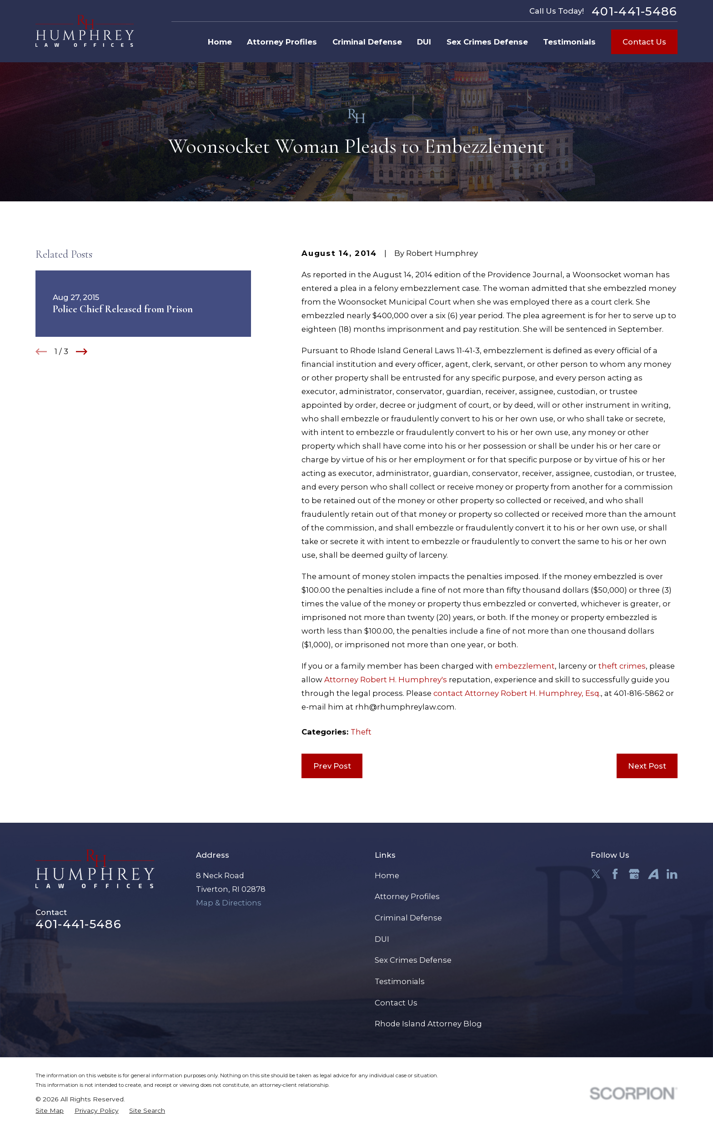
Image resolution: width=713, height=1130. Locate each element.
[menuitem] (49, 1110)
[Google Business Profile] (634, 874)
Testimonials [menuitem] (569, 41)
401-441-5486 (635, 11)
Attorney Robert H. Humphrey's (385, 679)
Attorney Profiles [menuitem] (282, 41)
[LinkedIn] (672, 874)
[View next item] (81, 351)
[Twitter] (596, 874)
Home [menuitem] (220, 41)
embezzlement (525, 665)
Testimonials (400, 981)
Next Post (647, 765)
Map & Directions (228, 902)
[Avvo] (653, 874)
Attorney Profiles (407, 896)
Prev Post (332, 765)
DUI (382, 939)
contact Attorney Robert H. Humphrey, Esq (516, 693)
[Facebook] (615, 874)
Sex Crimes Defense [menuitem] (487, 41)
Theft (361, 731)
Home (387, 875)
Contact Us (644, 41)
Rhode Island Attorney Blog (428, 1023)
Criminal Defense (408, 917)
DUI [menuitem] (424, 41)
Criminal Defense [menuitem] (367, 41)
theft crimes (622, 665)
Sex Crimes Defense (413, 960)
